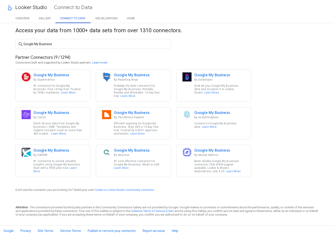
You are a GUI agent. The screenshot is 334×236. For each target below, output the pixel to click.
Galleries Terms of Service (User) (152, 211)
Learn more (99, 62)
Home (131, 18)
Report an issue (154, 231)
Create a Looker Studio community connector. (125, 190)
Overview (22, 18)
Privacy (25, 231)
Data (72, 18)
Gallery (45, 18)
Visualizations (106, 18)
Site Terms (45, 231)
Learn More (68, 92)
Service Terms (70, 231)
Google (9, 231)
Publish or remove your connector (112, 231)
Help (175, 231)
